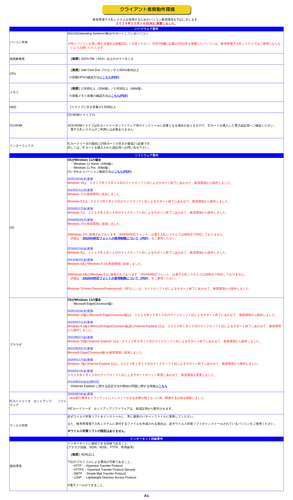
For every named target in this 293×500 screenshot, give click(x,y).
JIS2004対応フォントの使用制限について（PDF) (115, 238)
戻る (146, 495)
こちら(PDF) (110, 77)
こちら (162, 386)
